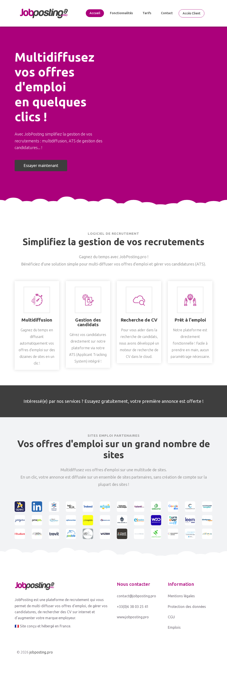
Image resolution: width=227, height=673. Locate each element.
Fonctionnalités (121, 13)
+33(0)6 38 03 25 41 (133, 607)
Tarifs (147, 13)
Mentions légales (181, 596)
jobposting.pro (41, 652)
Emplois (174, 627)
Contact (167, 13)
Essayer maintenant (40, 165)
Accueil (95, 13)
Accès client (191, 13)
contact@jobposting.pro (136, 596)
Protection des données (187, 607)
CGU (171, 617)
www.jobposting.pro (133, 617)
